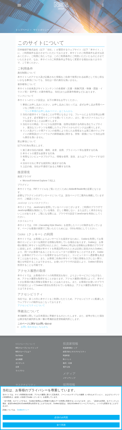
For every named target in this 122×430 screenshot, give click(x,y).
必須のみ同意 (61, 417)
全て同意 (61, 425)
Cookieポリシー (23, 410)
